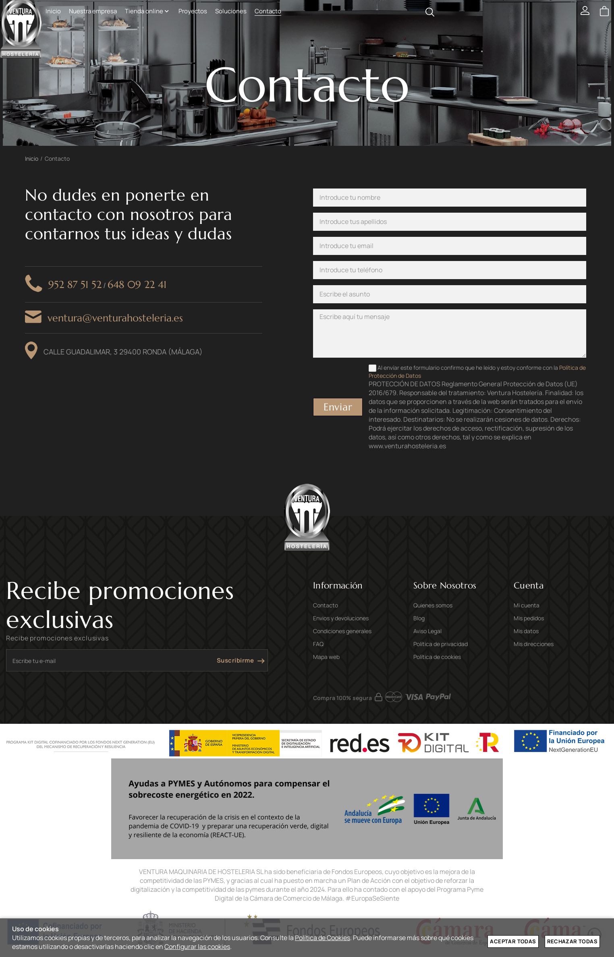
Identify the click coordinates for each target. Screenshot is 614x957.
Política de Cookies (322, 937)
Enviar (338, 407)
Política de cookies (437, 657)
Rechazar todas (572, 941)
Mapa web (326, 657)
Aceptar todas (513, 941)
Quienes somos (432, 605)
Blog (419, 618)
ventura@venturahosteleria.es (115, 318)
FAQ (318, 644)
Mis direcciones (534, 644)
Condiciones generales (342, 631)
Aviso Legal (427, 631)
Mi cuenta (526, 605)
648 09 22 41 (137, 284)
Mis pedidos (529, 618)
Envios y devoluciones (341, 618)
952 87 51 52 (75, 284)
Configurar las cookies (197, 946)
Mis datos (526, 631)
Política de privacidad (440, 644)
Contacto (325, 605)
